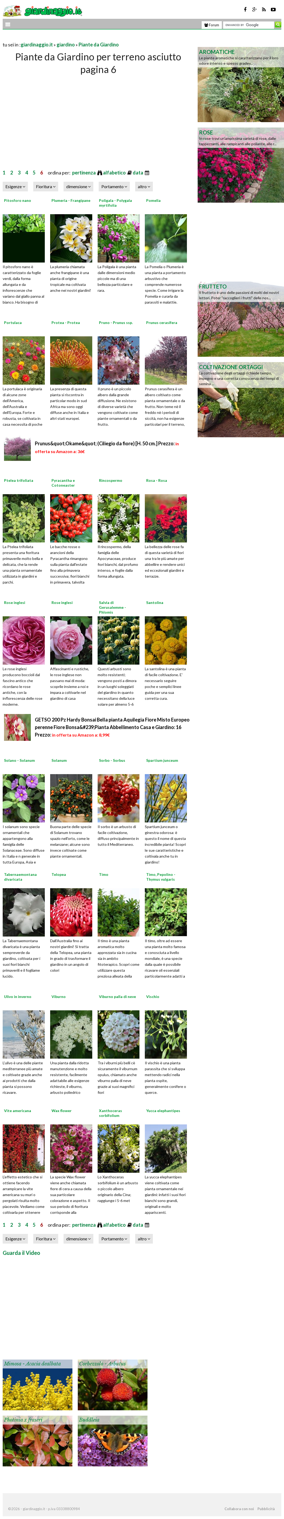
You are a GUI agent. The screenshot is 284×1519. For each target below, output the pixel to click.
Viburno (58, 996)
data (138, 173)
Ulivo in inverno (17, 996)
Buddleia (89, 1420)
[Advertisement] (65, 38)
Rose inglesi (14, 602)
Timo (103, 874)
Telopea (58, 874)
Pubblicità (266, 1509)
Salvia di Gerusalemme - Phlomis (112, 607)
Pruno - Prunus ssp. (116, 322)
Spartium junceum (162, 760)
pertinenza (84, 173)
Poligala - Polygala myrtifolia (115, 202)
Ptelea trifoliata (18, 480)
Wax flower (61, 1110)
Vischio (152, 996)
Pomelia (153, 200)
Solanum (59, 760)
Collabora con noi (239, 1509)
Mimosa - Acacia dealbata (32, 1364)
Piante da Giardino (99, 45)
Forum (211, 25)
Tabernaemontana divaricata (20, 876)
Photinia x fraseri (23, 1420)
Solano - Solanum (19, 760)
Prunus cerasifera (161, 322)
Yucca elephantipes (163, 1110)
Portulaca (13, 322)
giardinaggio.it (37, 45)
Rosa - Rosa (156, 480)
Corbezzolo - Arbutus (102, 1364)
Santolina (154, 602)
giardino (66, 45)
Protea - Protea (65, 322)
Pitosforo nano (17, 200)
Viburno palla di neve (117, 996)
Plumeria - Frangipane (70, 200)
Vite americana (17, 1110)
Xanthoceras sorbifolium (110, 1113)
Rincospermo (110, 480)
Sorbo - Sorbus (112, 760)
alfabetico (115, 173)
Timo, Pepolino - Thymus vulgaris (160, 876)
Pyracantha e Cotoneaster (63, 482)
